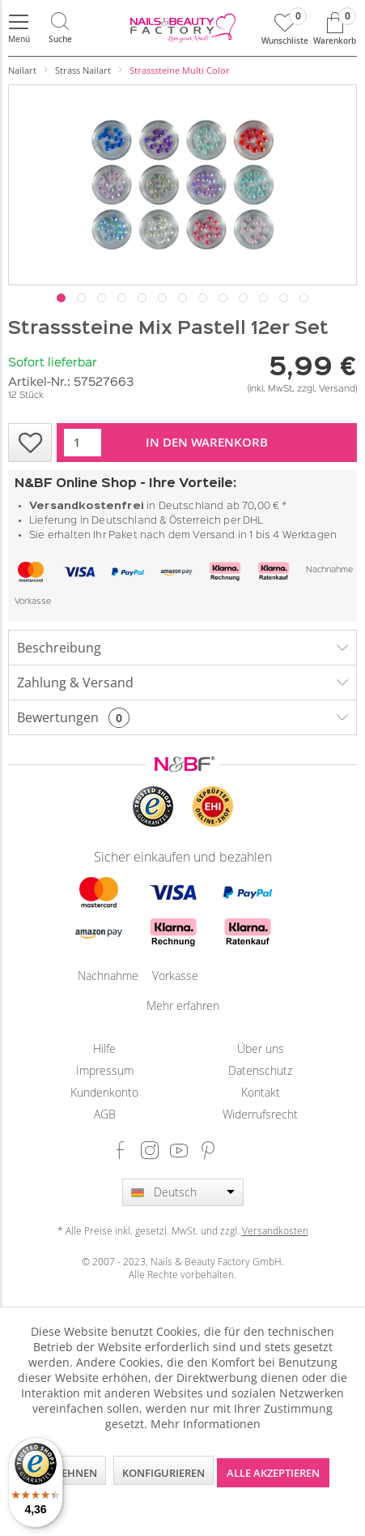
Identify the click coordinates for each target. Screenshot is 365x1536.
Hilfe (104, 1048)
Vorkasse (33, 601)
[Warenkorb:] (334, 28)
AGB (105, 1114)
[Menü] (18, 28)
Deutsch (175, 1192)
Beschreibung (59, 648)
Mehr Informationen (206, 1423)
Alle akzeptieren (273, 1472)
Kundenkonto (104, 1092)
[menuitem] (18, 28)
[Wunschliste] (285, 28)
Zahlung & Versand (75, 682)
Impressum (105, 1070)
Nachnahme (329, 570)
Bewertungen (58, 717)
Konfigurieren (163, 1472)
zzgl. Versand (326, 389)
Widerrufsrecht (260, 1114)
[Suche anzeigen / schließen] (60, 28)
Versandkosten (275, 1230)
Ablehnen (69, 1472)
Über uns (260, 1048)
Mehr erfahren (182, 1005)
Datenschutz (260, 1070)
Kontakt (260, 1092)
